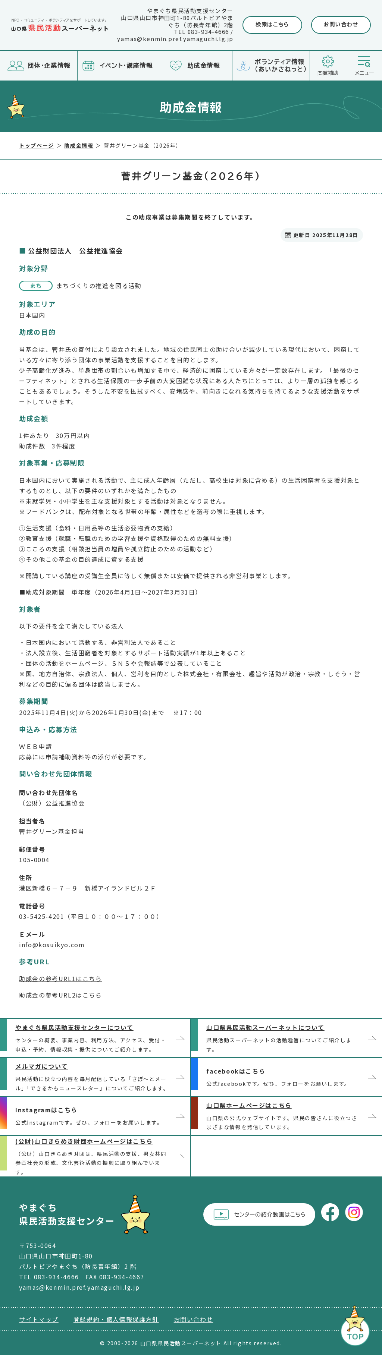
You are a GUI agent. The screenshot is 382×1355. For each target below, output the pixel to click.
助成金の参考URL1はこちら (60, 978)
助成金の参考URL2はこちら (60, 994)
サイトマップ (39, 1319)
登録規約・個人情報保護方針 (116, 1319)
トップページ (36, 145)
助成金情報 (78, 145)
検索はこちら (272, 24)
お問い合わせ (340, 24)
